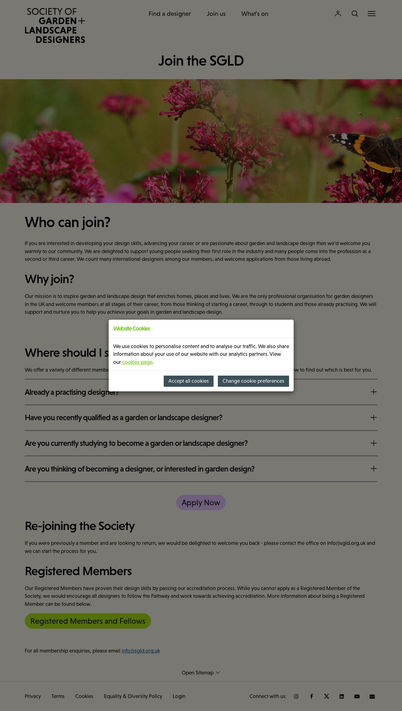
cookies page (137, 362)
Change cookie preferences (253, 381)
